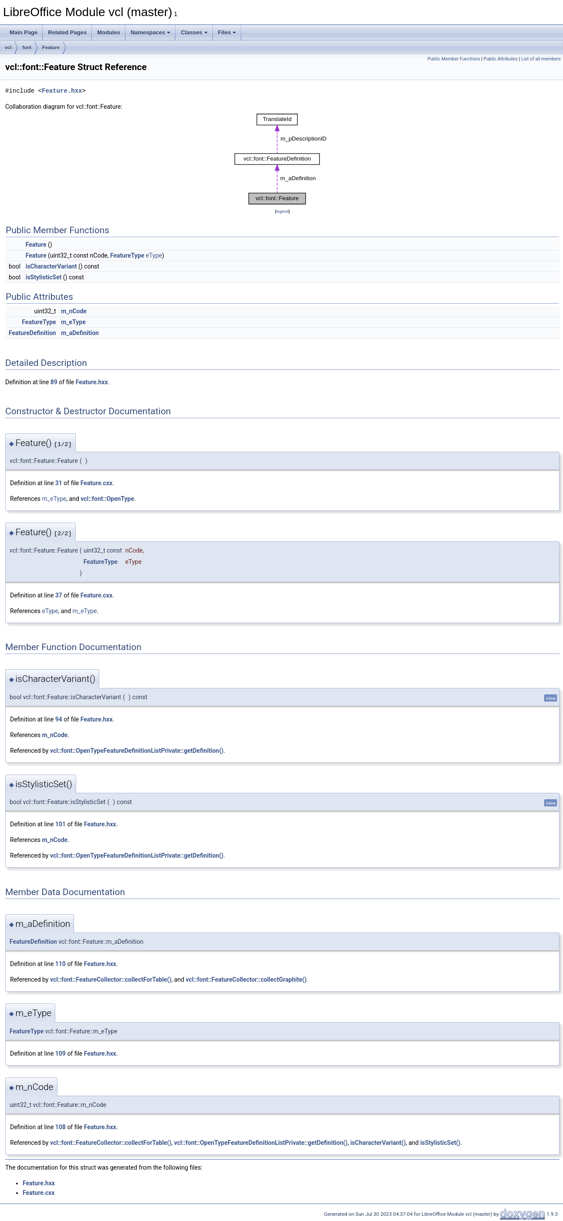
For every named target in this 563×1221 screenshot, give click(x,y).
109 (60, 1053)
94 (58, 719)
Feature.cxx (96, 483)
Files (227, 32)
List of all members (541, 59)
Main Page (23, 32)
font (26, 47)
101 (60, 824)
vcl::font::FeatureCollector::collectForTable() (111, 979)
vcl (8, 47)
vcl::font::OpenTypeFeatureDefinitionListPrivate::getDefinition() (136, 750)
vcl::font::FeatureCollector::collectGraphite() (246, 979)
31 (58, 483)
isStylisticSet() (440, 1142)
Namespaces (151, 32)
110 (60, 963)
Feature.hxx (62, 91)
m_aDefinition (80, 332)
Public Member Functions (454, 59)
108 (60, 1127)
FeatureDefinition (32, 332)
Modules (108, 32)
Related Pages (67, 32)
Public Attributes (500, 59)
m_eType (73, 322)
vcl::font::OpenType (107, 498)
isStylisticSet (44, 277)
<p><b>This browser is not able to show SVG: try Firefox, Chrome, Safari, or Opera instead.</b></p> (283, 159)
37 (58, 595)
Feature (51, 47)
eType (154, 255)
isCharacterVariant (51, 266)
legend (282, 211)
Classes (194, 32)
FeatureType (127, 255)
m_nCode (74, 311)
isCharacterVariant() (378, 1142)
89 (54, 382)
